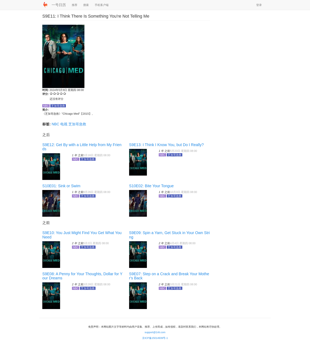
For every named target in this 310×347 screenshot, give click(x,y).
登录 (259, 5)
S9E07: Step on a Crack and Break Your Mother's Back (169, 276)
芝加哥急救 (77, 124)
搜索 (86, 5)
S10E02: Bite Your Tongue (151, 186)
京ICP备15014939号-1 (155, 338)
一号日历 (59, 5)
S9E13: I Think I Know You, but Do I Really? (166, 145)
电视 (63, 124)
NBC (55, 124)
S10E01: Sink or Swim (61, 186)
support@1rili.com (155, 332)
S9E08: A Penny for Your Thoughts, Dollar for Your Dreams (82, 276)
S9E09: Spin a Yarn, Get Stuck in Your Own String (169, 235)
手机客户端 (102, 5)
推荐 (74, 5)
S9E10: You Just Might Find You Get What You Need (82, 235)
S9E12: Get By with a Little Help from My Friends (82, 147)
